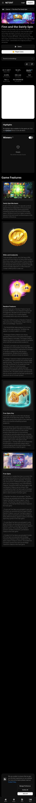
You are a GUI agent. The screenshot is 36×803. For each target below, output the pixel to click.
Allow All (25, 793)
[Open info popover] (13, 170)
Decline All (25, 790)
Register (30, 2)
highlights (8, 163)
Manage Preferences (25, 786)
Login (23, 2)
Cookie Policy (12, 782)
